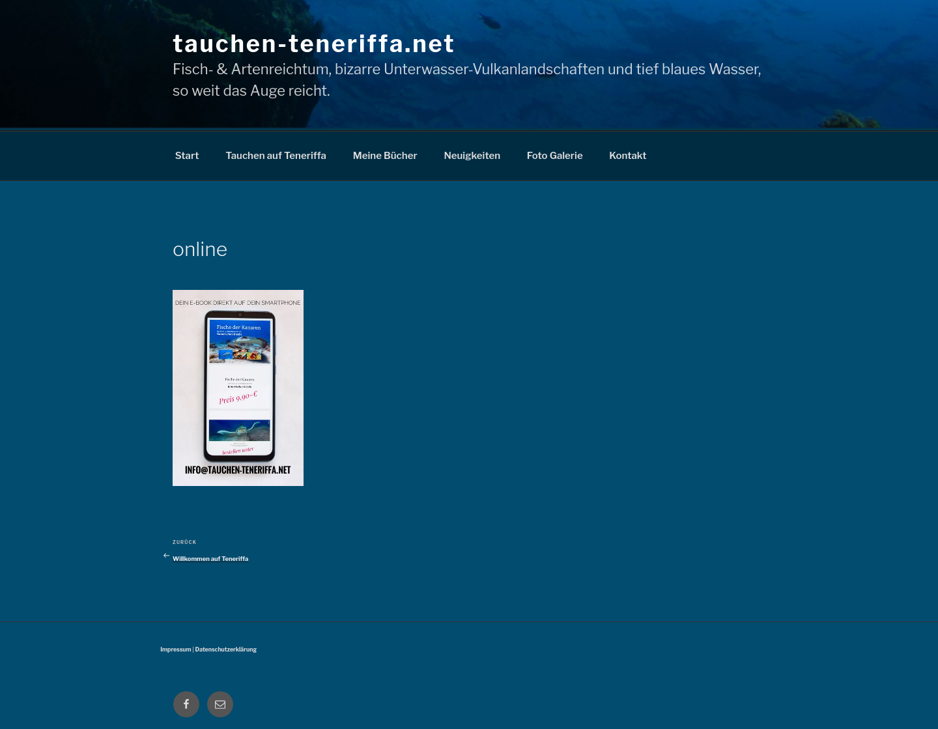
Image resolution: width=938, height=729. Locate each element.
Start (187, 156)
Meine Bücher (385, 156)
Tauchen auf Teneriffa (275, 156)
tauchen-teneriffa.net (314, 43)
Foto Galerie (555, 156)
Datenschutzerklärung (226, 649)
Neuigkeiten (472, 156)
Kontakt (627, 156)
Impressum (175, 649)
